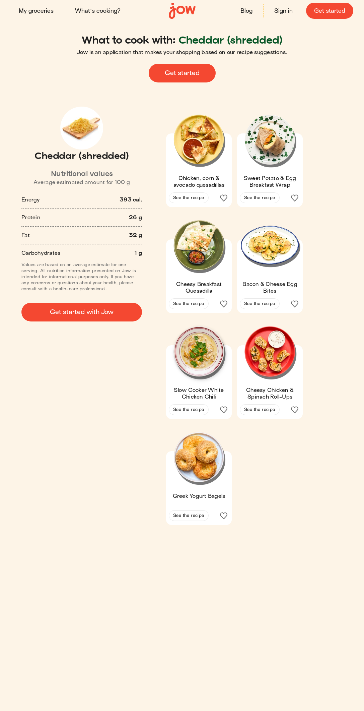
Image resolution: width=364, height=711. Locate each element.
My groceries (36, 11)
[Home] (182, 10)
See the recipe (188, 197)
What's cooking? (98, 11)
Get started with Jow (82, 311)
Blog (246, 11)
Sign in (283, 11)
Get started (329, 11)
